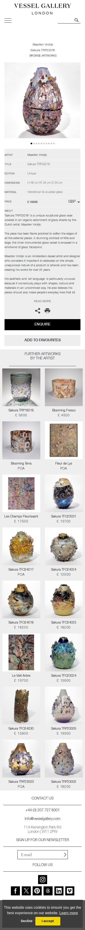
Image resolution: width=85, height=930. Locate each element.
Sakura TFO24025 (63, 622)
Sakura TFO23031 (63, 516)
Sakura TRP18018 (21, 410)
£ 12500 (64, 575)
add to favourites (42, 340)
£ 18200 (21, 627)
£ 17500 (21, 521)
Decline (26, 921)
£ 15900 (64, 681)
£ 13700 (64, 521)
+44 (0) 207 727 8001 (43, 810)
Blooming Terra (21, 463)
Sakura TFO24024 (63, 570)
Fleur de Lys (63, 463)
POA (21, 468)
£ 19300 (64, 733)
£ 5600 (21, 415)
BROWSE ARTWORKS (42, 56)
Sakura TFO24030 (21, 729)
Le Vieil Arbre (21, 676)
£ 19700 (21, 681)
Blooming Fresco (63, 410)
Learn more (68, 913)
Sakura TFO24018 (21, 622)
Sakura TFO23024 (63, 676)
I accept (48, 921)
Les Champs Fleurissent (21, 516)
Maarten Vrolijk (43, 44)
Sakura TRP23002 (63, 782)
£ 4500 (64, 415)
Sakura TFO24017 (21, 570)
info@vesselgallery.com (42, 819)
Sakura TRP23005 (63, 729)
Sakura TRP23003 (21, 782)
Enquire (42, 324)
